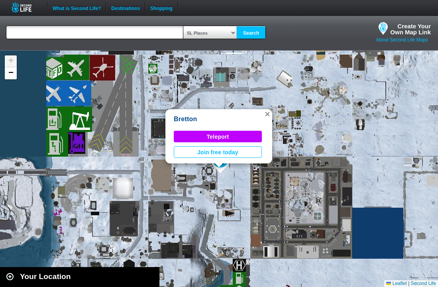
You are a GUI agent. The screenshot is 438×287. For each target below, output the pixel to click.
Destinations (125, 8)
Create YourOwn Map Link (410, 29)
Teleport (218, 137)
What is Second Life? (77, 8)
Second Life (26, 7)
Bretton (185, 119)
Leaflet (396, 283)
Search (251, 33)
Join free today (217, 152)
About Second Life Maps (402, 40)
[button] (267, 114)
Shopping (161, 8)
